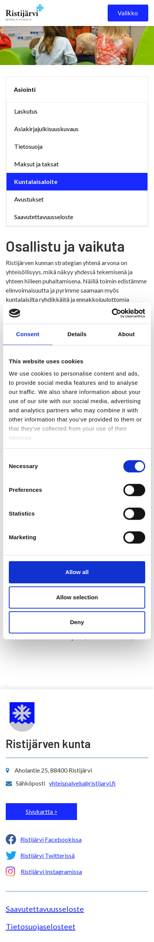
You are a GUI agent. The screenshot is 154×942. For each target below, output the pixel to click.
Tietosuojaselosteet (40, 926)
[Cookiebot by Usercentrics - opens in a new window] (111, 313)
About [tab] (126, 334)
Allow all (77, 572)
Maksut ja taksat (36, 164)
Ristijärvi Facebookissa (51, 839)
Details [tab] (77, 334)
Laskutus (26, 111)
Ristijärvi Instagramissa (51, 871)
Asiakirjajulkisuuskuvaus (46, 128)
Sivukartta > (41, 811)
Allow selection (77, 597)
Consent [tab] (27, 334)
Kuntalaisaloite (35, 181)
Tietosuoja (28, 146)
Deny (77, 622)
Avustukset (29, 199)
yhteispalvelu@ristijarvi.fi (82, 783)
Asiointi (25, 89)
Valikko (128, 12)
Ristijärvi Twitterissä (47, 855)
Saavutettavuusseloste (43, 216)
